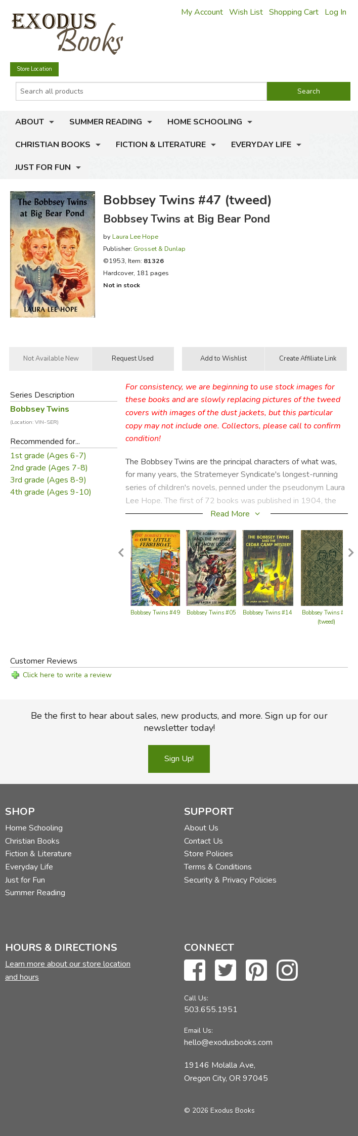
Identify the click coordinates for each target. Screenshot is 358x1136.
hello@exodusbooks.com (228, 1042)
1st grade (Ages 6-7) (48, 455)
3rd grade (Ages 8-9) (48, 480)
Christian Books (53, 144)
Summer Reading (105, 121)
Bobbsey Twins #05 (211, 613)
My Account (202, 12)
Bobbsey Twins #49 (155, 613)
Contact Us (203, 841)
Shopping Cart (294, 12)
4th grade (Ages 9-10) (51, 492)
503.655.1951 (211, 1009)
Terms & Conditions (218, 866)
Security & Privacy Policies (230, 880)
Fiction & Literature (161, 144)
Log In (335, 12)
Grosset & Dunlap (159, 248)
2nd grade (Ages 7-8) (49, 467)
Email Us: (198, 1030)
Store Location (34, 69)
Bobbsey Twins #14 (267, 613)
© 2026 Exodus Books (219, 1110)
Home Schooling (204, 121)
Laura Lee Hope (135, 236)
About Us (201, 828)
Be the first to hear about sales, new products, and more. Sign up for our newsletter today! (179, 722)
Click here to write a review (67, 675)
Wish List (246, 12)
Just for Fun (43, 167)
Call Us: (196, 998)
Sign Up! (179, 758)
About (29, 121)
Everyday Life (261, 144)
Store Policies (208, 853)
